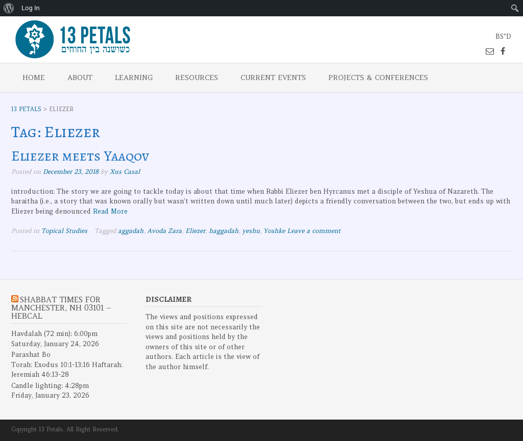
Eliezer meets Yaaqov (80, 156)
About (79, 77)
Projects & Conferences (378, 77)
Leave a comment (314, 231)
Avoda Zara (164, 231)
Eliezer (195, 231)
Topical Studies (64, 231)
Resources (196, 77)
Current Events (273, 77)
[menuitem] (9, 8)
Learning (134, 77)
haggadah (224, 231)
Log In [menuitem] (30, 8)
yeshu (251, 231)
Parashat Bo (31, 354)
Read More (110, 211)
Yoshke (274, 231)
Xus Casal (125, 171)
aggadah (131, 231)
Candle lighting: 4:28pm (50, 385)
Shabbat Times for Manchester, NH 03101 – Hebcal (61, 308)
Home (33, 77)
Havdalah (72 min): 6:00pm (54, 333)
